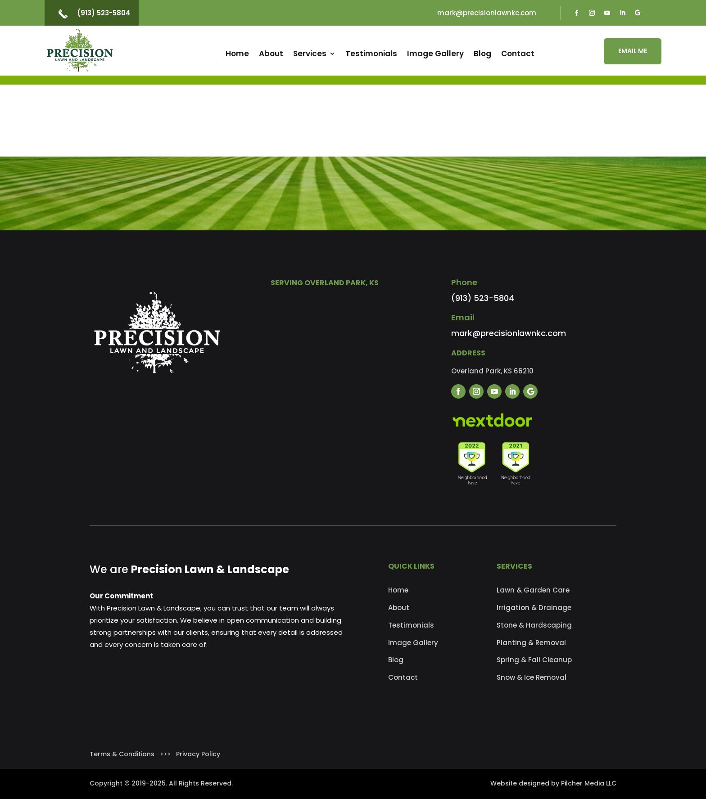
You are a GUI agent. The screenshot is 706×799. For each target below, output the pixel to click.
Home (237, 53)
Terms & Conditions (122, 754)
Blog (482, 53)
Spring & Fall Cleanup (534, 659)
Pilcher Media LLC (588, 783)
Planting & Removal (531, 642)
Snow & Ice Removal (531, 677)
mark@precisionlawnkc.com (486, 13)
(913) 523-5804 (104, 13)
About (271, 53)
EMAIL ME (632, 50)
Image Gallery (435, 53)
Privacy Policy (198, 754)
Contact (517, 53)
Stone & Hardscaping (534, 625)
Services (309, 53)
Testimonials (371, 53)
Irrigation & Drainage (534, 607)
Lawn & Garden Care (533, 590)
